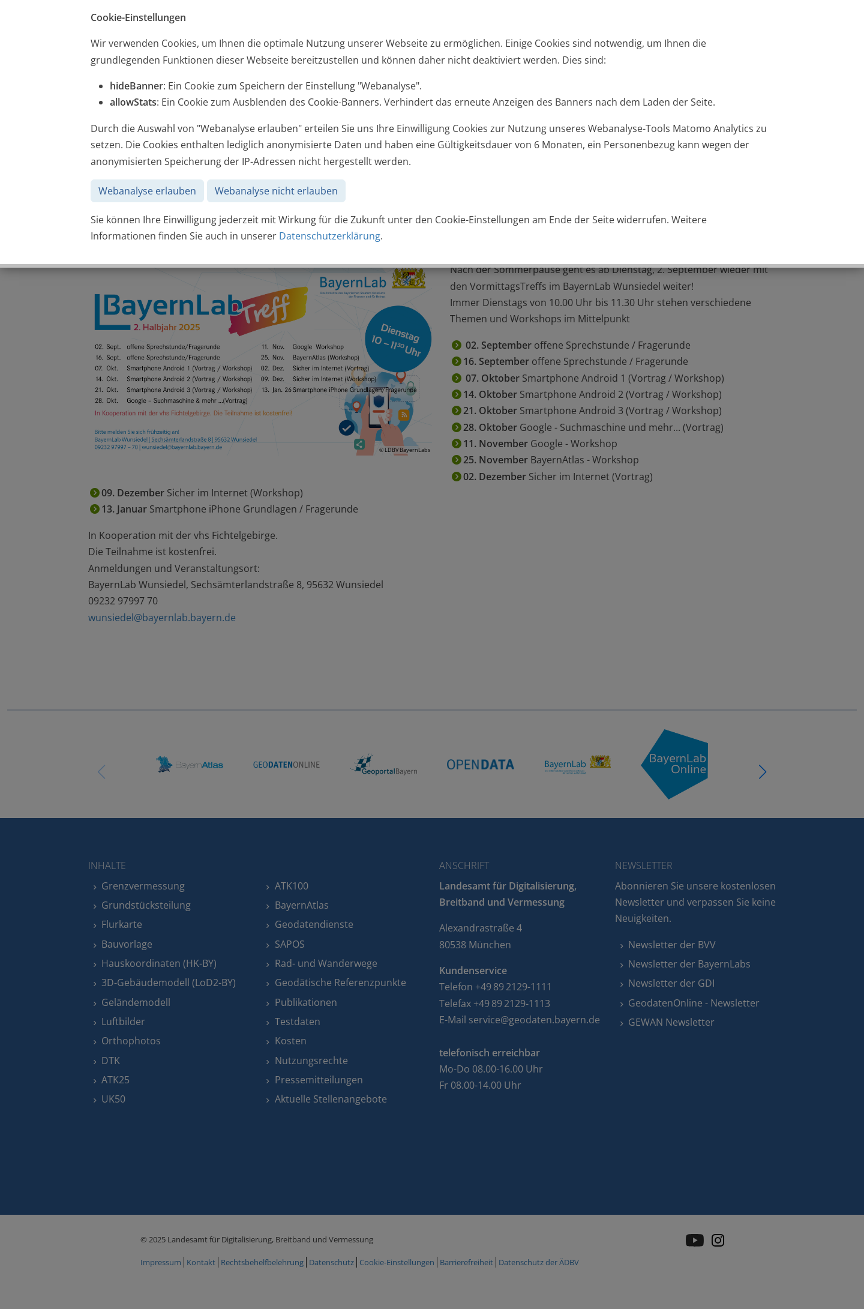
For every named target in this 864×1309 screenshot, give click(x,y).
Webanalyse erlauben (147, 190)
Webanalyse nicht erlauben (276, 190)
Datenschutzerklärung (329, 235)
